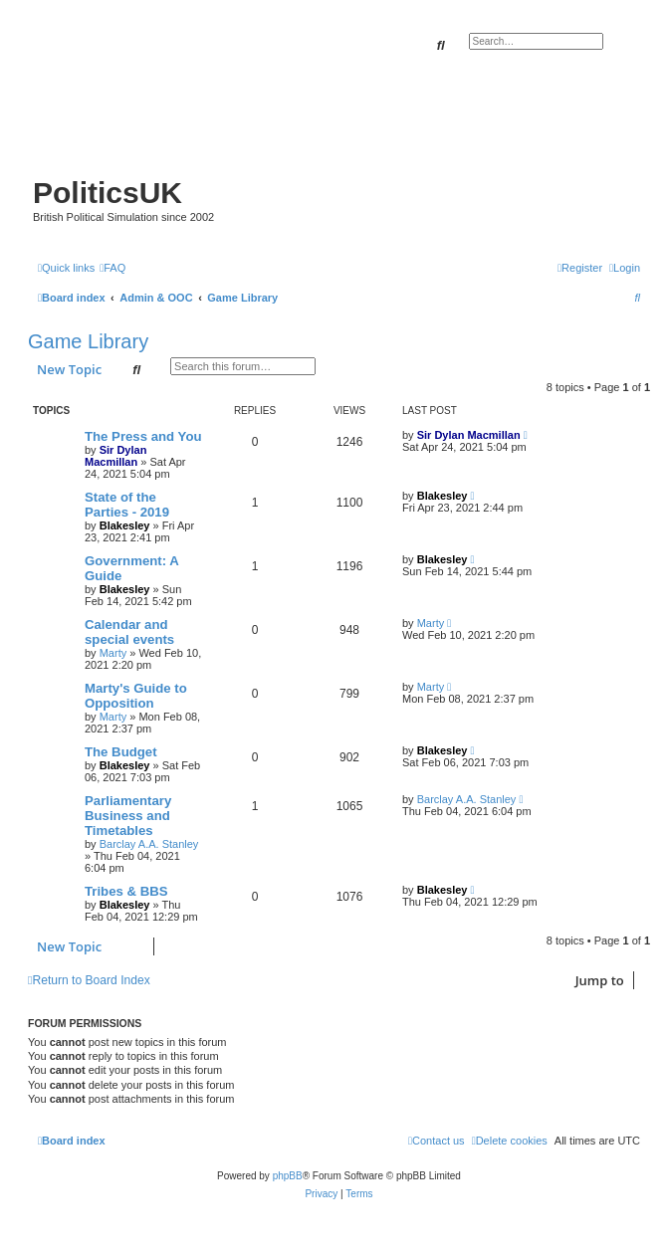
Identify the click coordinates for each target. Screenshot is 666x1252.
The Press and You (143, 436)
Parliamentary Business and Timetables (128, 815)
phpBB (288, 1175)
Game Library (88, 341)
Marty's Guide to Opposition (136, 696)
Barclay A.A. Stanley (149, 844)
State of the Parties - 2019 (127, 505)
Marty (113, 653)
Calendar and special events (129, 632)
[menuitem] (112, 268)
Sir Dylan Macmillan (115, 456)
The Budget (121, 751)
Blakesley (125, 525)
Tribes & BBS (126, 891)
